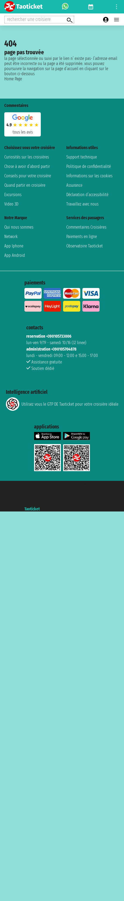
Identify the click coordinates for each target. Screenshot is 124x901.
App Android (14, 255)
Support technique (81, 157)
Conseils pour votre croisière (27, 175)
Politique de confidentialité (88, 166)
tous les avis (23, 132)
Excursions (12, 194)
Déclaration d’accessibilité (87, 194)
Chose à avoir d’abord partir (27, 166)
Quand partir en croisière (24, 185)
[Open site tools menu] (116, 6)
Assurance (74, 185)
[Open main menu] (116, 19)
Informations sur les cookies (89, 175)
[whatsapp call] (65, 6)
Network (11, 236)
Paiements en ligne (81, 236)
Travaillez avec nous (82, 204)
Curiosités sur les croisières (26, 157)
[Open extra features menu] (39, 19)
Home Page (13, 78)
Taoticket (32, 508)
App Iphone (13, 245)
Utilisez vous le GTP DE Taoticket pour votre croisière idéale (62, 404)
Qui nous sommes (18, 227)
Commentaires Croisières (86, 227)
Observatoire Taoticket (84, 245)
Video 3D (11, 204)
